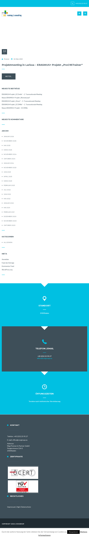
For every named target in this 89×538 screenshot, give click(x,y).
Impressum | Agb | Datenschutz (19, 507)
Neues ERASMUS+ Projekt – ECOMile (15, 108)
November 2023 (10, 167)
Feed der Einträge (8, 263)
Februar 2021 (9, 212)
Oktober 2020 (9, 225)
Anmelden (5, 259)
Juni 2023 (7, 172)
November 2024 (10, 154)
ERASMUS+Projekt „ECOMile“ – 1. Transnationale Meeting (22, 104)
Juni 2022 (7, 194)
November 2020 (10, 221)
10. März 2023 (18, 59)
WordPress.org (7, 270)
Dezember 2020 (10, 216)
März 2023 (8, 181)
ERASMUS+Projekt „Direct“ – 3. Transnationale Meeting (21, 101)
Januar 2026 (9, 136)
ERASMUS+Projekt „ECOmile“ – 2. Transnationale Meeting (22, 94)
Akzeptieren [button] (73, 532)
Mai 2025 (7, 145)
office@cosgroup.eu (44, 358)
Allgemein (8, 242)
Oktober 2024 (9, 159)
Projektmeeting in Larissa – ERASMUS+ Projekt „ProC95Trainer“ (42, 64)
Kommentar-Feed (8, 266)
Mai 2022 (7, 198)
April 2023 (8, 176)
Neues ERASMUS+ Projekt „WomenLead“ (16, 98)
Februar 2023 (9, 185)
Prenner (6, 59)
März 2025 (8, 150)
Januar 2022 (9, 203)
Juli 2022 (7, 190)
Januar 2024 (9, 163)
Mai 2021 (7, 207)
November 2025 (10, 141)
